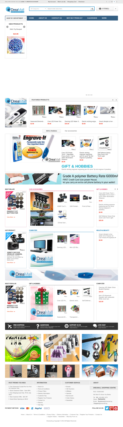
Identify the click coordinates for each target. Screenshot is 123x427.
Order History (70, 398)
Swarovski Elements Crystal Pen (40, 121)
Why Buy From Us (72, 416)
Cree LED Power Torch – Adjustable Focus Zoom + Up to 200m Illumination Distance (68, 156)
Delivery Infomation (62, 414)
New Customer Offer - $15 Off (18, 397)
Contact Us (57, 18)
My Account (52, 1)
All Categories (35, 8)
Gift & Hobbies (77, 166)
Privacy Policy (42, 391)
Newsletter (69, 400)
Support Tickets (52, 416)
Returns (40, 402)
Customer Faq (42, 395)
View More (10, 217)
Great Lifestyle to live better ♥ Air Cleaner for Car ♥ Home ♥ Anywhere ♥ (107, 235)
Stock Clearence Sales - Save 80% (20, 390)
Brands (68, 386)
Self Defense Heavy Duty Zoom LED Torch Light (104, 154)
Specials (68, 393)
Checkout (81, 1)
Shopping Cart (72, 1)
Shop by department (14, 18)
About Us (43, 18)
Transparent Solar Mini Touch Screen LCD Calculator (75, 317)
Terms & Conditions (43, 389)
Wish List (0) (61, 1)
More (104, 18)
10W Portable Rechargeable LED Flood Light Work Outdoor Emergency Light (75, 206)
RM (112, 1)
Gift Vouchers (70, 389)
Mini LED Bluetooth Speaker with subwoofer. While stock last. (75, 247)
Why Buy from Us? (74, 18)
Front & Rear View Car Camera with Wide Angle (87, 206)
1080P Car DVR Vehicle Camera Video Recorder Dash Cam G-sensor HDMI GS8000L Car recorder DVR (62, 206)
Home (31, 18)
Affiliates (68, 391)
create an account (32, 1)
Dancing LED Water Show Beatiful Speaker (78, 121)
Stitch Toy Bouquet (16, 29)
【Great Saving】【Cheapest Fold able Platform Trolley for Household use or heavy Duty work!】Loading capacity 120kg (62, 223)
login (22, 1)
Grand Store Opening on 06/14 (19, 399)
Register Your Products (45, 398)
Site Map (40, 405)
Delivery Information (44, 393)
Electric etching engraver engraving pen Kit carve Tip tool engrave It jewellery (86, 155)
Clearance (92, 18)
